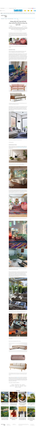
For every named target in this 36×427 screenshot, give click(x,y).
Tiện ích (13, 8)
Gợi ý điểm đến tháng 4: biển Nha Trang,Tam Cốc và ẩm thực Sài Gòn (13, 418)
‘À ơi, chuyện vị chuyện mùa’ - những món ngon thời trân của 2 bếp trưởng (22, 404)
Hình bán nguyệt (17, 384)
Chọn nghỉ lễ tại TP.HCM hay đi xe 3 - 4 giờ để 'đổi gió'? (31, 404)
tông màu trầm (25, 147)
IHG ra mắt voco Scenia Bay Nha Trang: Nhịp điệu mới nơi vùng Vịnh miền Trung (22, 418)
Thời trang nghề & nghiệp (10, 18)
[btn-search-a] (2, 10)
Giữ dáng (6, 18)
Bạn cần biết (10, 8)
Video (17, 18)
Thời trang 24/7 (2, 18)
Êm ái (20, 384)
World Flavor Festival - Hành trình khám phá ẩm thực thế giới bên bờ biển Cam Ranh (31, 419)
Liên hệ (15, 8)
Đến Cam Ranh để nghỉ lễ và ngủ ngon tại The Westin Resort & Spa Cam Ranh (5, 418)
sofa (17, 377)
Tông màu (13, 384)
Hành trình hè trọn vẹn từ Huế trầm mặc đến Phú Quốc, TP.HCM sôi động (13, 404)
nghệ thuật (23, 189)
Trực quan (23, 384)
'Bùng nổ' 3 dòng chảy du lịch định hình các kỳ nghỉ (4, 403)
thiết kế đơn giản (19, 147)
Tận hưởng (15, 18)
